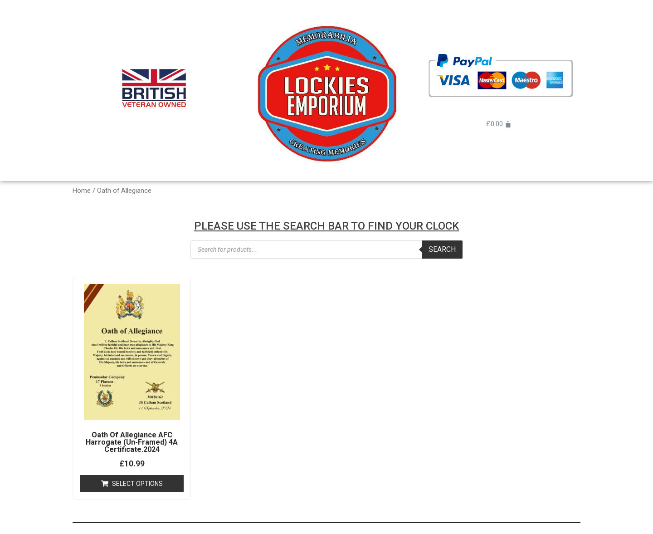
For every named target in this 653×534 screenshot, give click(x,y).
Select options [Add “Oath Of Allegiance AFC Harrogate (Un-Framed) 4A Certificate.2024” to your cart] (137, 483)
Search (442, 249)
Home (82, 190)
